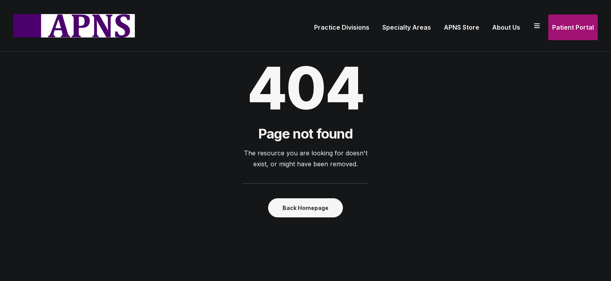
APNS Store (461, 27)
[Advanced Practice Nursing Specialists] (74, 25)
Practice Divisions (341, 27)
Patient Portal (573, 27)
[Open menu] (537, 26)
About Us (506, 27)
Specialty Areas (406, 27)
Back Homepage (305, 208)
